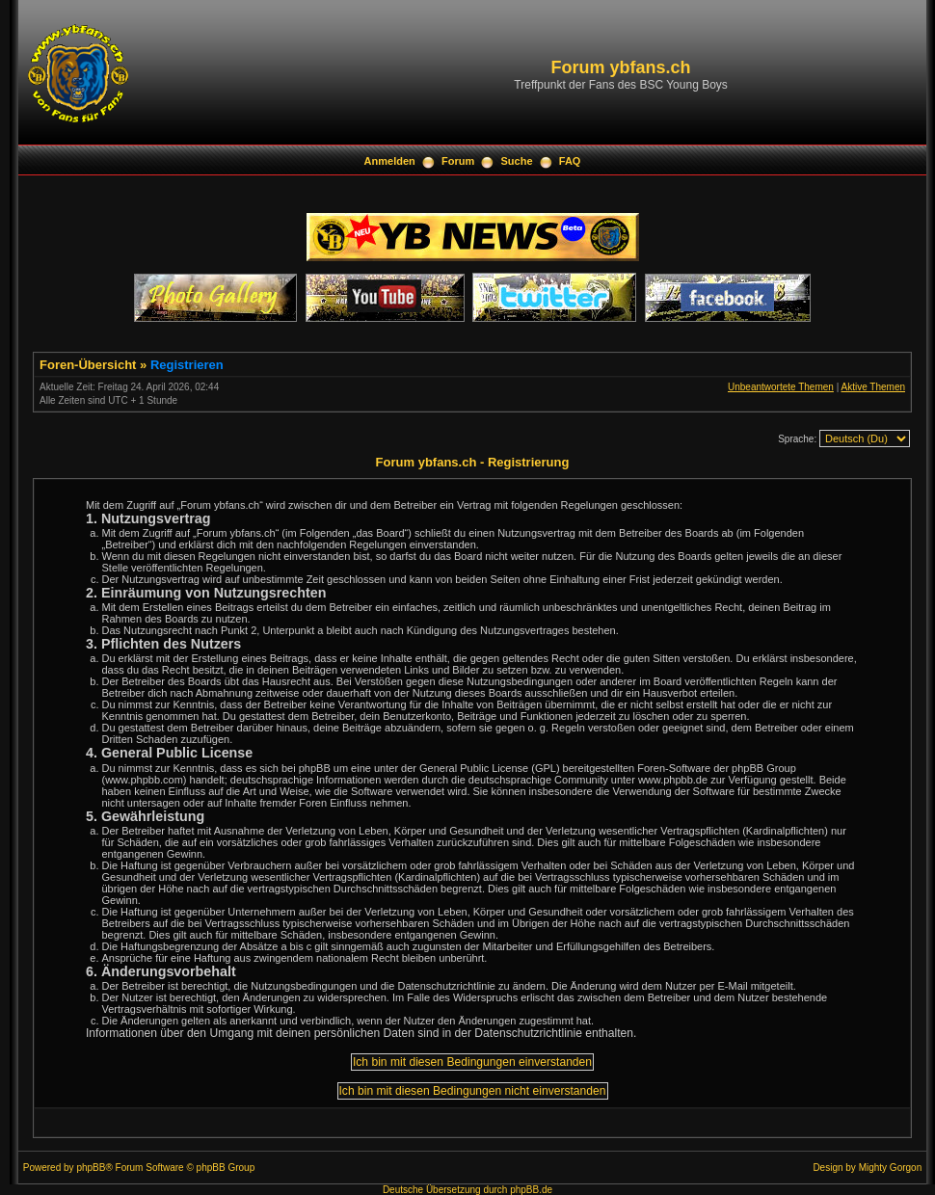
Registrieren (187, 365)
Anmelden (389, 161)
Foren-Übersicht (88, 365)
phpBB (90, 1167)
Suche (517, 161)
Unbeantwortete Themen (781, 387)
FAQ (570, 161)
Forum (457, 161)
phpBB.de (531, 1189)
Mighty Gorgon (890, 1167)
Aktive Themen (873, 387)
